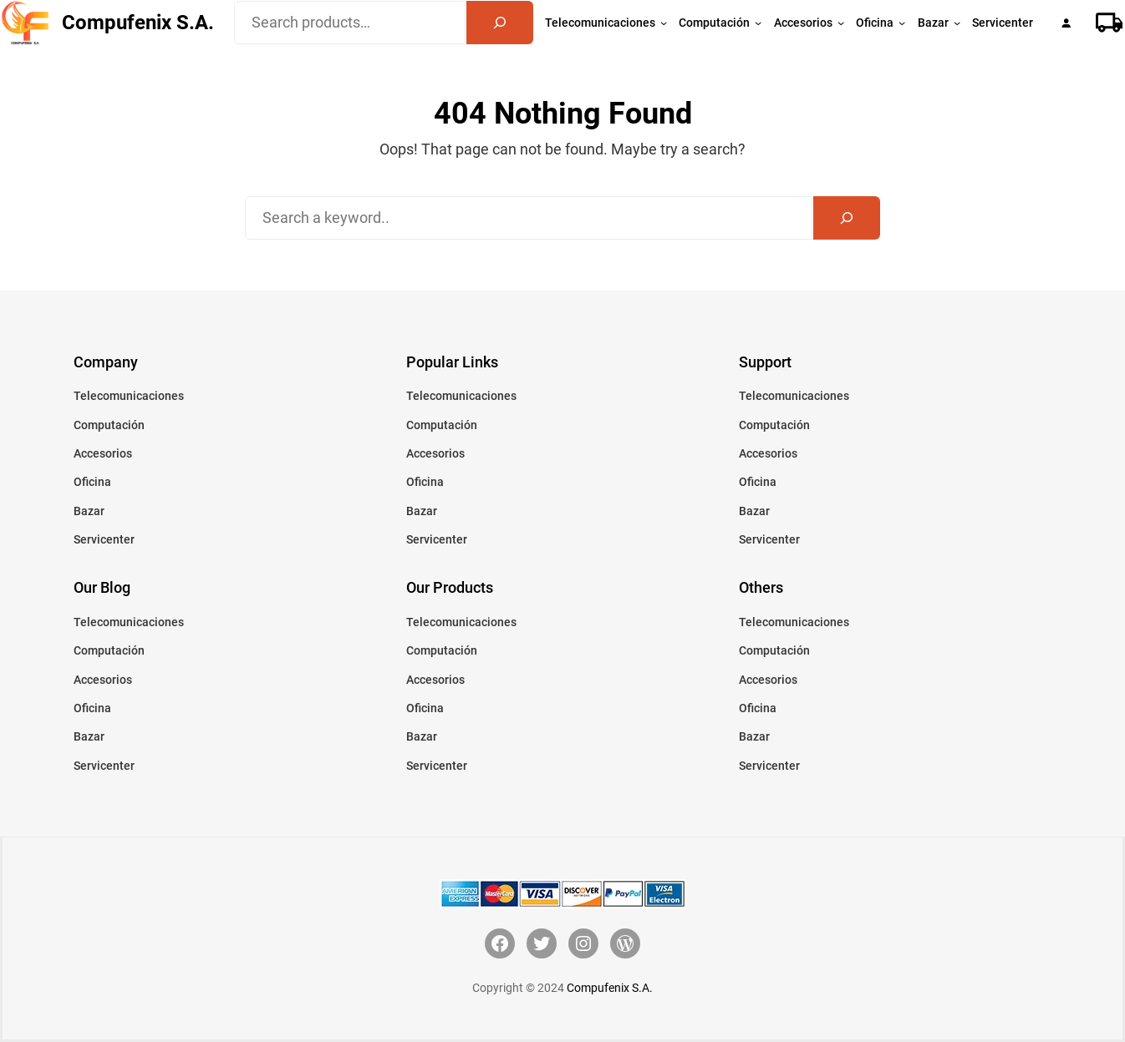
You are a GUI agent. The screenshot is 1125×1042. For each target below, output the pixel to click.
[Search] (499, 22)
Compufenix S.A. (138, 22)
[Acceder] (1066, 23)
